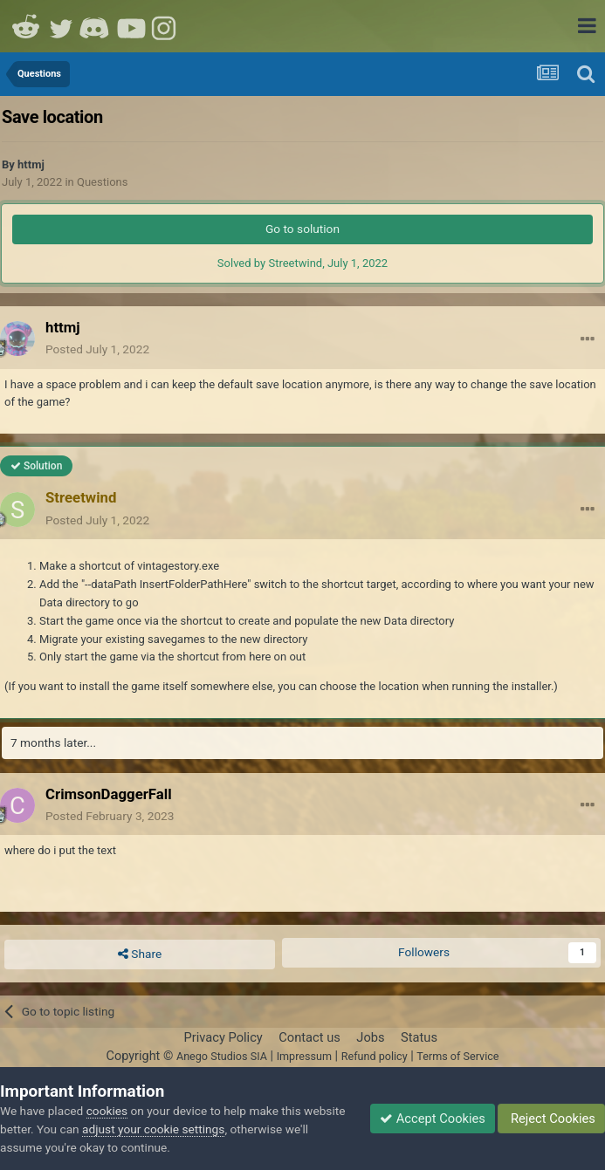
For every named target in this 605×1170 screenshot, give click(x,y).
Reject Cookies (551, 1118)
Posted (97, 349)
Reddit (26, 26)
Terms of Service (457, 1056)
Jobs (370, 1037)
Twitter (61, 26)
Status (419, 1037)
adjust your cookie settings (153, 1129)
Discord (96, 26)
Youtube (130, 26)
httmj (31, 164)
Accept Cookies (432, 1118)
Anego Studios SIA (221, 1056)
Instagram (165, 26)
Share (140, 954)
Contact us (309, 1037)
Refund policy (374, 1056)
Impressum (304, 1056)
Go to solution (302, 229)
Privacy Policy (222, 1037)
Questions (102, 181)
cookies (106, 1111)
